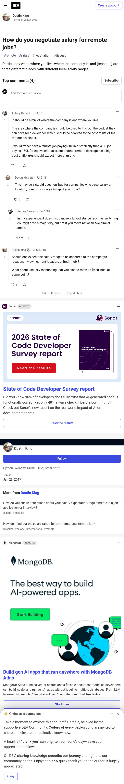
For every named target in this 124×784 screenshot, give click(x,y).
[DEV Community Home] (16, 5)
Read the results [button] (62, 423)
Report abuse (75, 293)
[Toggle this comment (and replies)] (5, 120)
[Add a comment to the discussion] (65, 95)
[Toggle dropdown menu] (118, 111)
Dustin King (21, 15)
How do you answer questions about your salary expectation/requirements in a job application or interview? (61, 508)
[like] (14, 166)
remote (10, 55)
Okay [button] (10, 776)
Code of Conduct (51, 293)
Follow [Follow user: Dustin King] (62, 459)
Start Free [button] (62, 704)
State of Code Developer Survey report (49, 389)
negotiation (41, 55)
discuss (59, 55)
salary (24, 55)
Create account (108, 5)
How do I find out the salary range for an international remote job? (61, 526)
